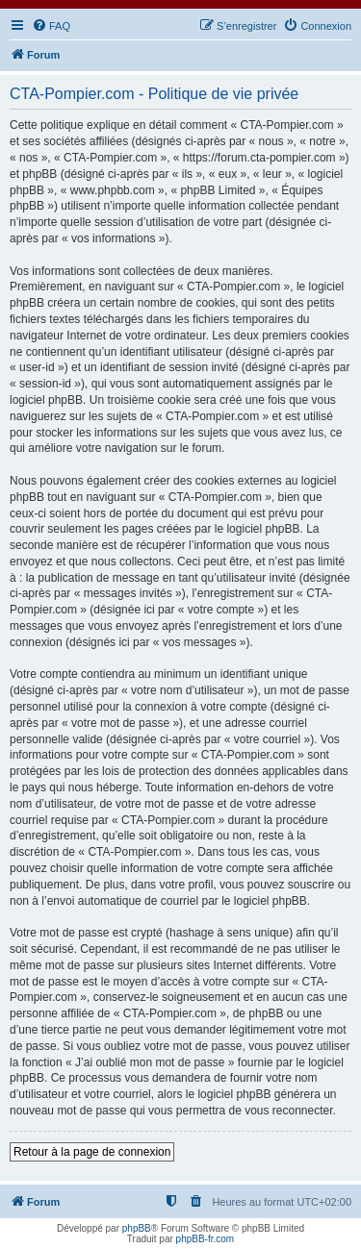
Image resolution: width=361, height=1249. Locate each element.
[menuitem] (51, 25)
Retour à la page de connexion (91, 1152)
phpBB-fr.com (205, 1239)
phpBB (136, 1228)
